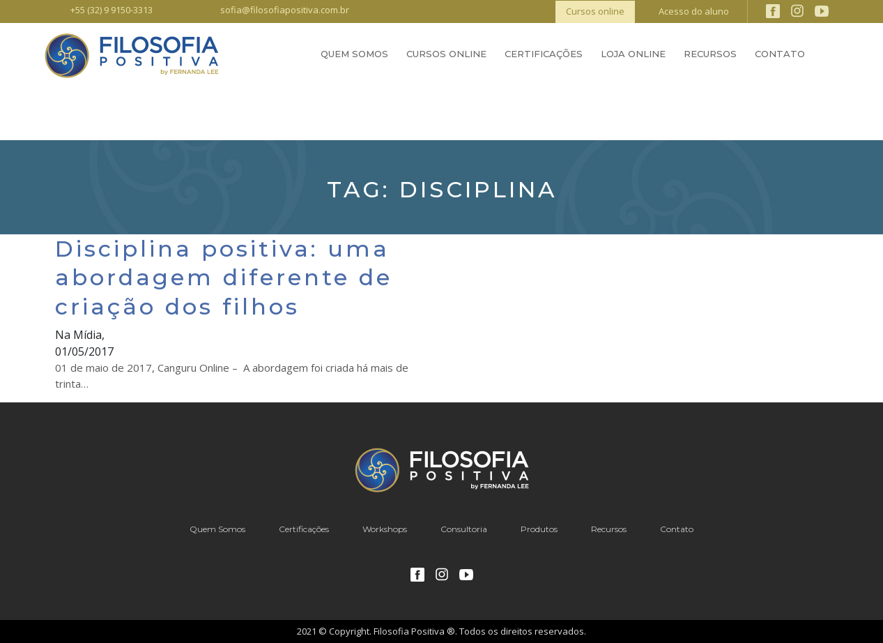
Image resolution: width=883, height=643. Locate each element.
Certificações (544, 53)
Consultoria (463, 529)
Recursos (710, 53)
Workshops (384, 529)
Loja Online (633, 53)
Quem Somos (354, 53)
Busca (830, 55)
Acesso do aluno (694, 11)
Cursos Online (446, 53)
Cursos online (595, 11)
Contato (780, 53)
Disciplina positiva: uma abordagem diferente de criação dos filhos (223, 277)
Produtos (539, 529)
